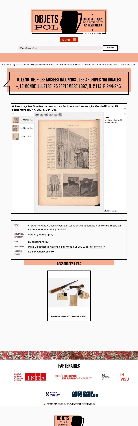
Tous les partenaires (71, 404)
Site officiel (97, 246)
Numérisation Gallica (41, 251)
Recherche (110, 48)
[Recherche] (60, 48)
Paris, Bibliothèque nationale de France (50, 246)
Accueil (5, 64)
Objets (15, 64)
